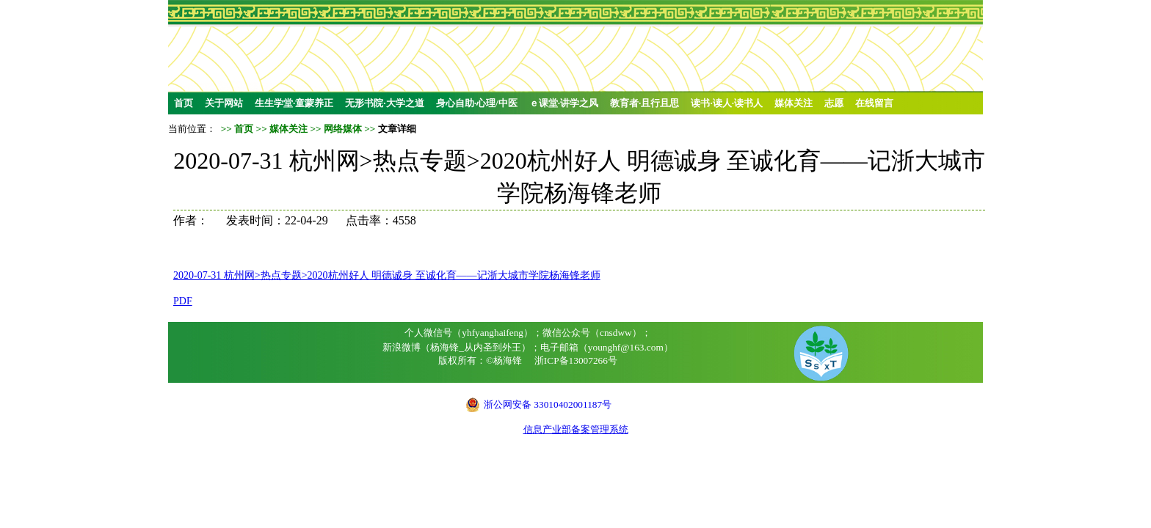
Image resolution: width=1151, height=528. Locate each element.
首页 (183, 103)
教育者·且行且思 (644, 103)
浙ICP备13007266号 (575, 360)
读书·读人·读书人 (727, 103)
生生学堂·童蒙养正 (294, 103)
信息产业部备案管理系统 (575, 429)
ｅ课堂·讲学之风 (563, 103)
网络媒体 (343, 128)
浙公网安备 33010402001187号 (547, 404)
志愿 (833, 103)
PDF (182, 301)
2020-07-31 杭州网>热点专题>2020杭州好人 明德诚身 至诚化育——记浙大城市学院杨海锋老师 (386, 275)
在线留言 (874, 103)
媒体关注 (793, 103)
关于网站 (224, 103)
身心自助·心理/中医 (477, 103)
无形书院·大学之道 (384, 103)
